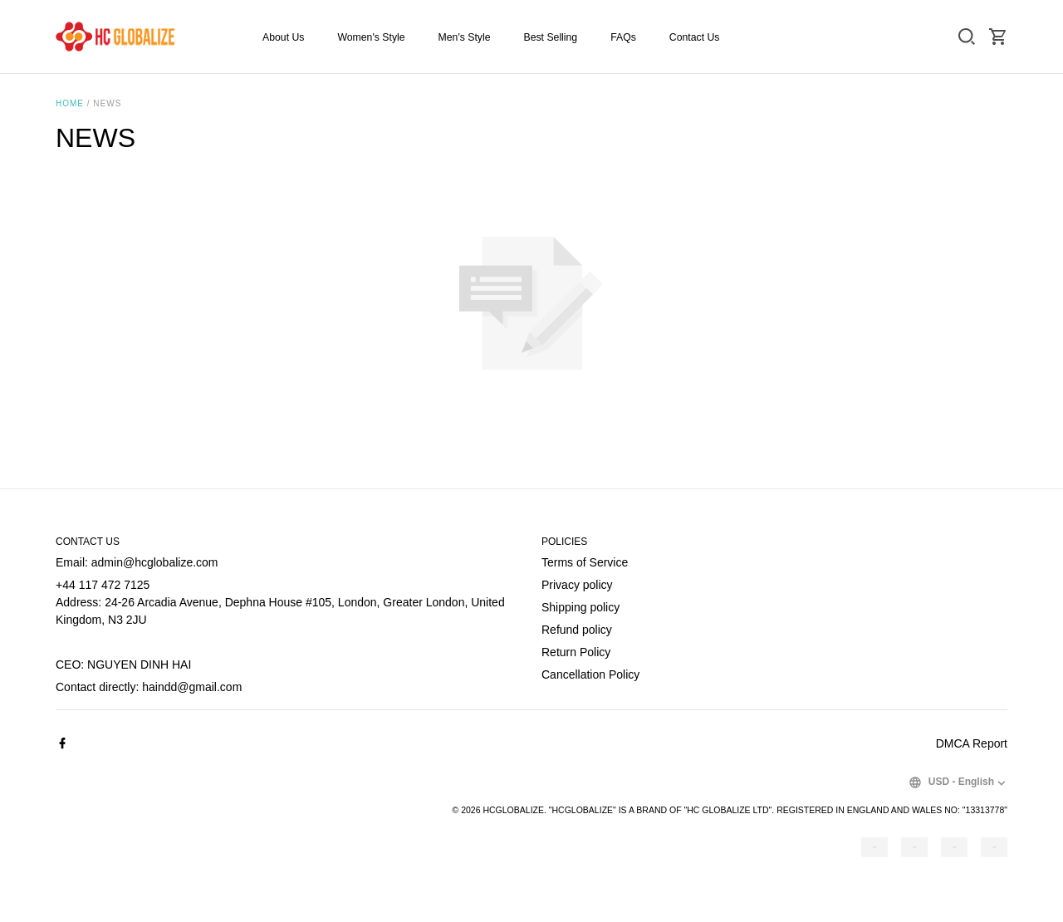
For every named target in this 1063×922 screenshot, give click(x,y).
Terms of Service (584, 562)
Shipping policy (580, 607)
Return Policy (575, 652)
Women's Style (370, 37)
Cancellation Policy (590, 674)
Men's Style (464, 37)
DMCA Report (971, 743)
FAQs (623, 37)
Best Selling (550, 37)
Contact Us (694, 37)
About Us (283, 37)
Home (70, 103)
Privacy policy (577, 584)
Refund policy (576, 629)
